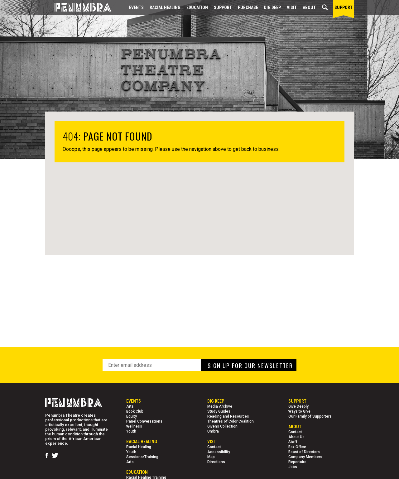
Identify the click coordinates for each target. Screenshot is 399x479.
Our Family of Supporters (310, 416)
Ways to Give (299, 411)
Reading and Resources (228, 416)
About (309, 7)
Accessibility (218, 452)
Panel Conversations (144, 421)
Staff (292, 442)
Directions (216, 462)
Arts (130, 406)
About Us (296, 437)
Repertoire (297, 462)
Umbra (213, 431)
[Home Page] (78, 7)
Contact (214, 447)
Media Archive (219, 406)
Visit (292, 7)
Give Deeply (298, 406)
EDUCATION (197, 7)
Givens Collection (222, 426)
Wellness (134, 426)
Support (223, 7)
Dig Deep (272, 7)
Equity (131, 416)
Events (136, 7)
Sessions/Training (142, 457)
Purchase (248, 7)
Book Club (134, 411)
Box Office (297, 447)
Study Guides (218, 411)
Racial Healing (165, 7)
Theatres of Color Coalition (230, 421)
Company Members (305, 457)
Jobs (292, 467)
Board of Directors (304, 452)
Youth (131, 431)
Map (211, 457)
